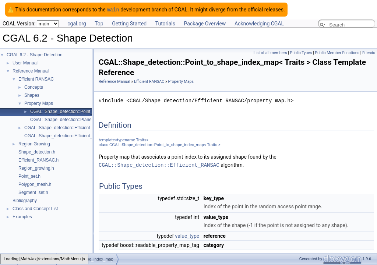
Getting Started (129, 23)
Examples (22, 216)
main (113, 9)
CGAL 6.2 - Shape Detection (35, 54)
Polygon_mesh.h (34, 184)
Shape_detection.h (36, 151)
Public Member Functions (337, 52)
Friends (368, 52)
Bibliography (25, 200)
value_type (187, 235)
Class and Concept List (35, 208)
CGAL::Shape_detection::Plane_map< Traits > (75, 119)
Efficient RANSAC (36, 78)
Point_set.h (29, 176)
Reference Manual (31, 70)
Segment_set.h (33, 192)
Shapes (31, 95)
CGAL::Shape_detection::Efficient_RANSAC (159, 164)
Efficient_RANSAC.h (38, 159)
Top (99, 23)
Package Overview (205, 23)
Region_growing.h (36, 167)
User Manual (25, 62)
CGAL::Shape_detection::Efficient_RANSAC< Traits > (76, 127)
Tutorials (165, 23)
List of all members (270, 52)
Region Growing (34, 143)
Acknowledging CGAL (259, 23)
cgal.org (76, 23)
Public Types (301, 52)
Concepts (33, 86)
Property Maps (38, 103)
